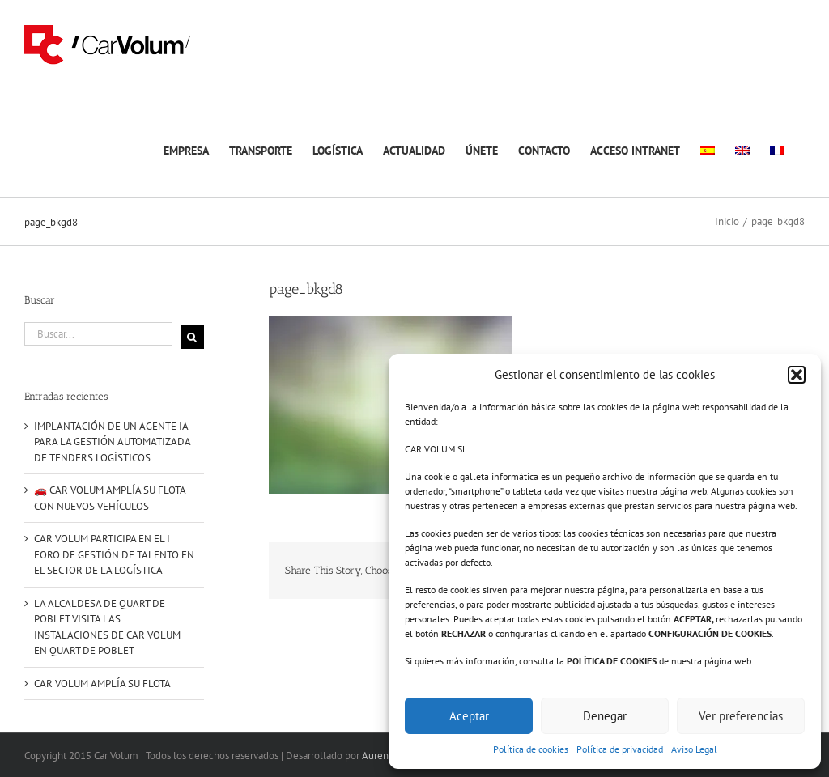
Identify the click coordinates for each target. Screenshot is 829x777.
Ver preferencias (741, 716)
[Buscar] (192, 337)
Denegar (605, 716)
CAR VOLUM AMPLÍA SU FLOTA (102, 683)
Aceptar (469, 716)
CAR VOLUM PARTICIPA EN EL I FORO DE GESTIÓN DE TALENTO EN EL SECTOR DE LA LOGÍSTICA (114, 554)
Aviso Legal (694, 749)
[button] (797, 375)
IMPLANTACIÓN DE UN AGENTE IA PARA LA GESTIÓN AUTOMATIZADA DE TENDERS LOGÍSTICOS (112, 442)
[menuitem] (707, 148)
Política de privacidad (619, 749)
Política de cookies (530, 749)
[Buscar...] (98, 334)
